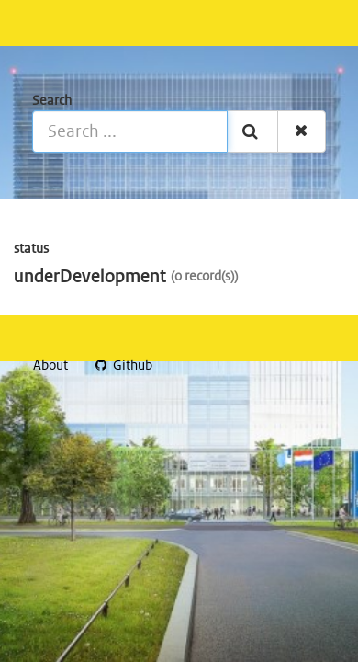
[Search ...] (130, 131)
